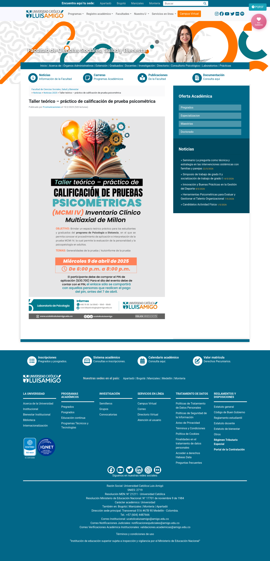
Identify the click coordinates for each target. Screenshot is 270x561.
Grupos (103, 409)
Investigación (147, 65)
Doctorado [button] (187, 131)
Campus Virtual (189, 13)
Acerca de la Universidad (38, 403)
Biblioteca (29, 420)
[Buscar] (205, 3)
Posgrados (68, 412)
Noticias (37, 92)
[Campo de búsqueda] (182, 3)
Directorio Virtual (148, 414)
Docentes (131, 65)
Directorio (163, 65)
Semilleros (105, 403)
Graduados (116, 65)
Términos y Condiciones (190, 428)
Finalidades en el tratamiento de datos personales (188, 443)
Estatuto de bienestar (227, 428)
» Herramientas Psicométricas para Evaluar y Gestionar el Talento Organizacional (208, 196)
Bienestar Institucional (36, 414)
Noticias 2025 (50, 92)
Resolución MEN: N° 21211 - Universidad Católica (135, 494)
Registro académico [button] (98, 13)
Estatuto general (224, 406)
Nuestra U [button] (140, 13)
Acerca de (55, 65)
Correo (142, 409)
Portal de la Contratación (229, 449)
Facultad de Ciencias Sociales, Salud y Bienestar (55, 89)
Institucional (30, 409)
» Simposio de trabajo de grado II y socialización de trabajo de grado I (207, 176)
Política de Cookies (187, 433)
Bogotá (121, 3)
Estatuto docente (224, 423)
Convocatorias (108, 414)
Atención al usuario (149, 420)
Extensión (102, 65)
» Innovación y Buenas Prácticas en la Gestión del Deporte (209, 186)
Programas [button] (75, 13)
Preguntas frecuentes (189, 462)
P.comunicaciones (52, 107)
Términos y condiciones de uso (135, 534)
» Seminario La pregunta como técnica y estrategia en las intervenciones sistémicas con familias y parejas (210, 164)
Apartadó (105, 3)
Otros (217, 434)
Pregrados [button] (187, 107)
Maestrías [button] (187, 123)
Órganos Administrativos (78, 65)
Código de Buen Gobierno (229, 412)
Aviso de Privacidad (188, 422)
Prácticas (225, 65)
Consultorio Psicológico (185, 65)
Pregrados (67, 406)
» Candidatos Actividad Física (204, 204)
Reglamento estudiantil (228, 417)
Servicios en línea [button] (163, 13)
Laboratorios (209, 65)
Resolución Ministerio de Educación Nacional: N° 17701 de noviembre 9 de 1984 (135, 498)
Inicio (43, 65)
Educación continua (73, 417)
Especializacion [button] (190, 115)
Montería (154, 3)
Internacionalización (35, 425)
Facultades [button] (122, 13)
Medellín (167, 378)
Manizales (137, 3)
